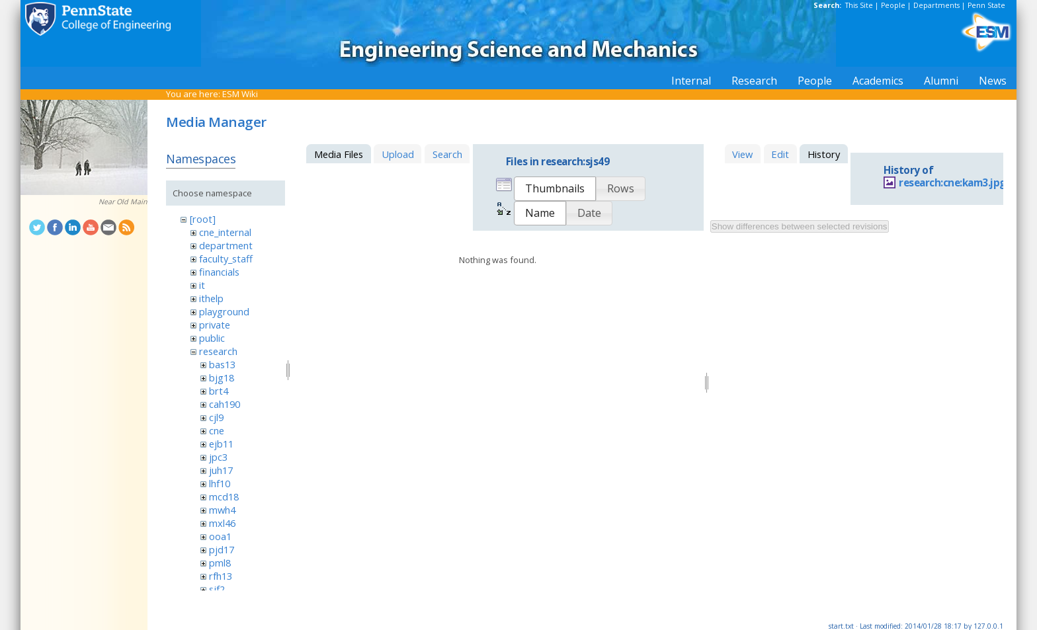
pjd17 (221, 549)
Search (447, 154)
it (202, 285)
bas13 (222, 364)
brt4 (218, 390)
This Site (859, 5)
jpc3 (218, 456)
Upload (398, 154)
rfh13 (220, 575)
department (226, 245)
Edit (780, 154)
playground (224, 311)
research (218, 351)
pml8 (220, 562)
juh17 (221, 470)
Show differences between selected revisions (800, 226)
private (214, 324)
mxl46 (222, 523)
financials (219, 271)
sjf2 (217, 589)
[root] (203, 218)
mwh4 (222, 509)
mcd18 (224, 496)
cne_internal (225, 232)
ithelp (211, 298)
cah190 (224, 404)
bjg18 (221, 377)
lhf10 (219, 483)
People (893, 5)
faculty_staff (226, 258)
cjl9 (216, 417)
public (212, 337)
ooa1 (220, 536)
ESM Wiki (240, 94)
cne (216, 430)
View (742, 154)
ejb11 (221, 443)
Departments (936, 5)
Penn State (986, 5)
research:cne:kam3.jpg (952, 183)
